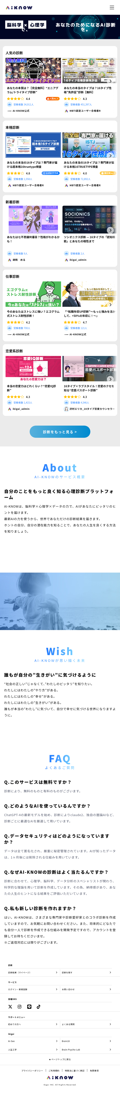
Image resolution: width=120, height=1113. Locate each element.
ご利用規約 (54, 1070)
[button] (110, 81)
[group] (33, 85)
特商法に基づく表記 (74, 1070)
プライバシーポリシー (32, 1070)
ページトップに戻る (61, 1059)
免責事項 (94, 1070)
